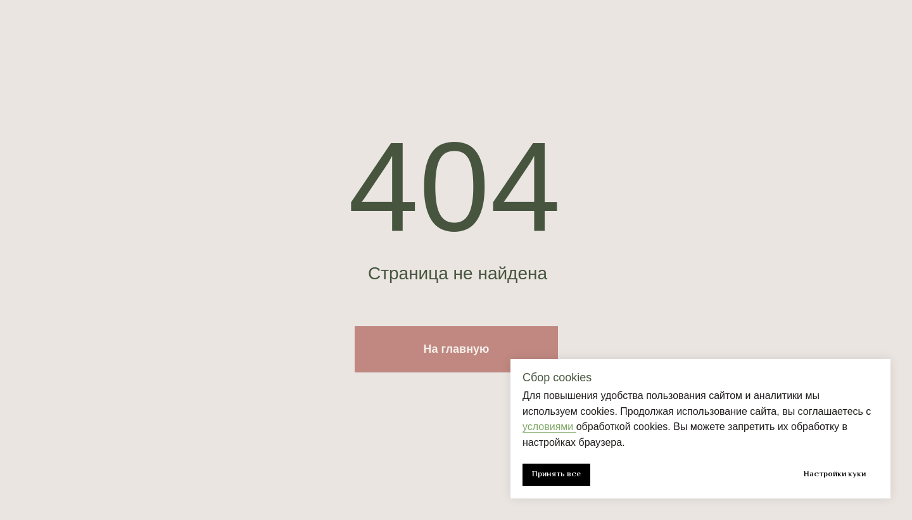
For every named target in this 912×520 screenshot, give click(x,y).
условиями (549, 426)
